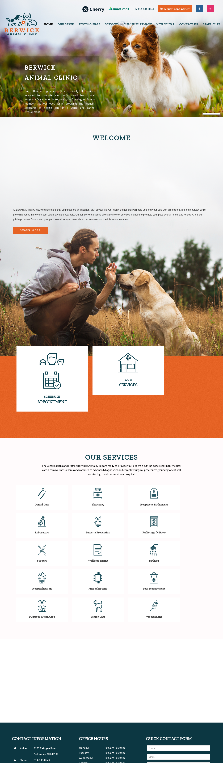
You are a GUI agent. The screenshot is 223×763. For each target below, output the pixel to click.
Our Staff (66, 24)
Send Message (199, 730)
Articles (184, 759)
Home (48, 24)
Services (112, 24)
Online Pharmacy (137, 24)
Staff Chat (211, 24)
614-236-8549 (144, 9)
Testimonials (89, 24)
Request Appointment (175, 9)
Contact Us (188, 24)
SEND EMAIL (40, 718)
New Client (165, 24)
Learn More (30, 230)
